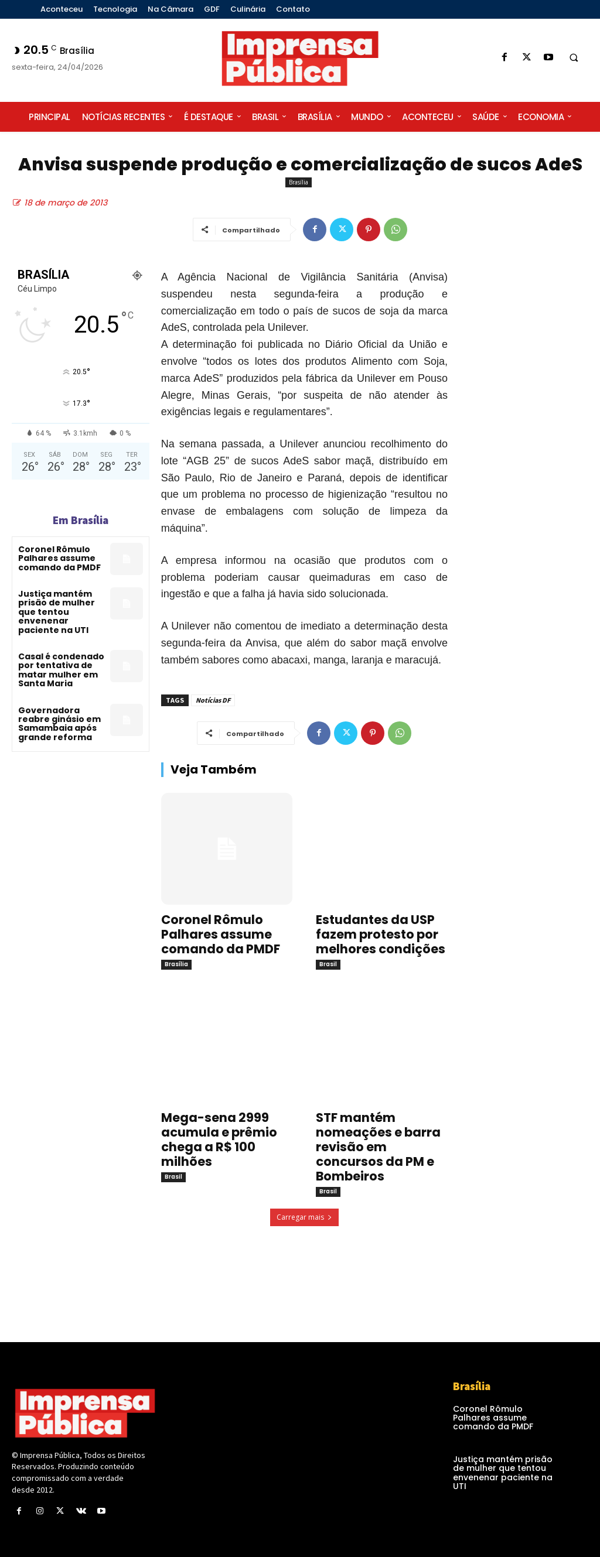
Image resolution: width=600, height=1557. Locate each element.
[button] (573, 58)
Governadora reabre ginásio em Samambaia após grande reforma (59, 723)
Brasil (328, 964)
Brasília (298, 182)
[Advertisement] (529, 469)
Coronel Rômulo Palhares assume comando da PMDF (59, 558)
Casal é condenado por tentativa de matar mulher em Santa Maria (61, 670)
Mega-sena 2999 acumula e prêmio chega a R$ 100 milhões (219, 1139)
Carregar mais (304, 1217)
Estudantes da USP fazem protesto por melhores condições (380, 934)
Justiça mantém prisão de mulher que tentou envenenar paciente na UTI (56, 612)
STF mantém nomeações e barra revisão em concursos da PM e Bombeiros (378, 1147)
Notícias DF (213, 700)
